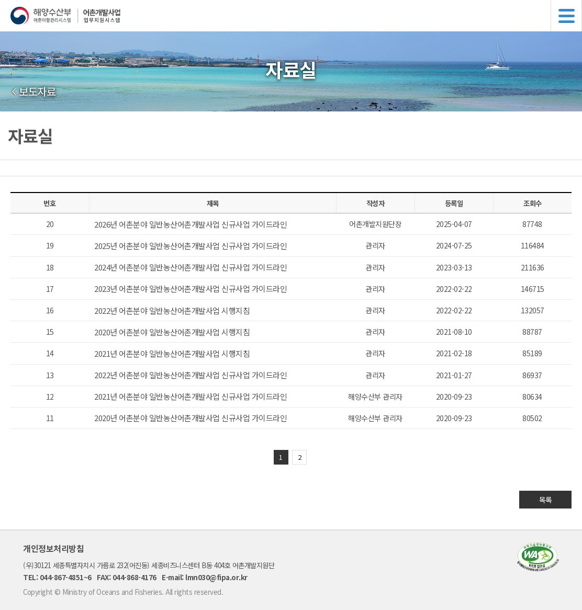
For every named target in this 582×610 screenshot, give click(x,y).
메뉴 (566, 15)
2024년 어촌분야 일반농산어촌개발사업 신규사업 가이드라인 (190, 267)
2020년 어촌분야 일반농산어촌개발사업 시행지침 (172, 331)
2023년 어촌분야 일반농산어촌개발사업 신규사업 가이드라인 (190, 288)
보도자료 (37, 91)
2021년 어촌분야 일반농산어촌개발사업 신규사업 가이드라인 (190, 396)
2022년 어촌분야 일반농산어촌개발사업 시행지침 (172, 310)
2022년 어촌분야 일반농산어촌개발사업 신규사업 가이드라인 (190, 374)
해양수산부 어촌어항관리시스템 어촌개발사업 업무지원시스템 (296, 16)
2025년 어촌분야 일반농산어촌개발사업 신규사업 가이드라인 (190, 245)
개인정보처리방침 (53, 548)
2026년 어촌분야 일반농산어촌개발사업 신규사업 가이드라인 (190, 224)
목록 (545, 499)
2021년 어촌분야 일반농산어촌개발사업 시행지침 (172, 353)
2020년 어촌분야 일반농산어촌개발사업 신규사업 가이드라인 (190, 417)
